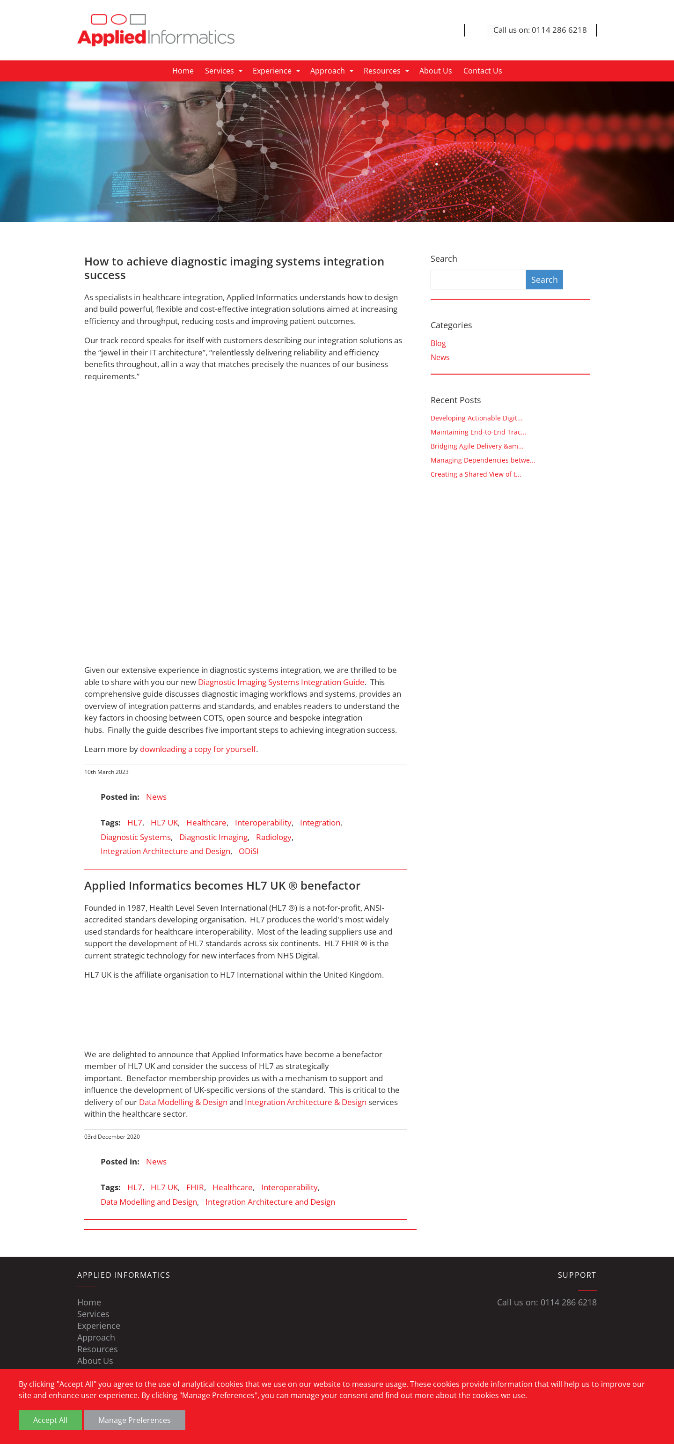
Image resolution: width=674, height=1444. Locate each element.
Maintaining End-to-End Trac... (479, 432)
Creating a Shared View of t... (476, 474)
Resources (382, 71)
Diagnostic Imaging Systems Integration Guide (281, 682)
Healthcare (206, 823)
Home (183, 71)
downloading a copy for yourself (198, 749)
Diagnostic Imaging (213, 837)
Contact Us (482, 71)
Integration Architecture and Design (165, 851)
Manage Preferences (134, 1420)
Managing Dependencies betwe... (483, 460)
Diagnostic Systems (136, 837)
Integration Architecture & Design (305, 1102)
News (156, 797)
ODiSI (249, 851)
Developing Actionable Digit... (477, 418)
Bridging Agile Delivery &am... (477, 446)
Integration (320, 823)
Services (219, 71)
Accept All (50, 1420)
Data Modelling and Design (149, 1201)
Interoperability (263, 823)
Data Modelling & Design (183, 1102)
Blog (438, 344)
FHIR (195, 1187)
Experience (272, 71)
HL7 (134, 823)
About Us (435, 71)
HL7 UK (164, 823)
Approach (327, 71)
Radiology (274, 837)
